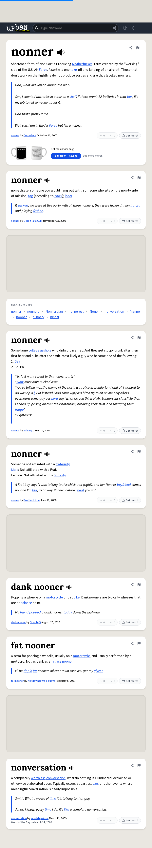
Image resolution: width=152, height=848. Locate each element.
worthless (38, 778)
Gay (17, 361)
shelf (73, 96)
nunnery (38, 317)
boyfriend (124, 484)
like (34, 490)
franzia (135, 205)
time (52, 798)
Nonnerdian (54, 311)
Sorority (60, 475)
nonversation (114, 311)
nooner (21, 317)
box (129, 96)
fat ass (56, 661)
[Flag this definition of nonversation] (139, 765)
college (33, 350)
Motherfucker (82, 64)
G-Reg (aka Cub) (33, 221)
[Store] (124, 28)
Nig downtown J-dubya (41, 681)
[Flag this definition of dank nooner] (139, 585)
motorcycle (54, 597)
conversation (56, 778)
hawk (58, 196)
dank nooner (18, 622)
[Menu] (142, 28)
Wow (20, 382)
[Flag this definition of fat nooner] (139, 643)
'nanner (135, 311)
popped (35, 612)
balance (26, 602)
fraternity (63, 464)
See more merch (93, 156)
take (73, 69)
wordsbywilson (39, 818)
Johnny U (29, 431)
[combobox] (75, 28)
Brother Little (32, 500)
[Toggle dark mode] (133, 28)
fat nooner (17, 681)
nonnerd (33, 311)
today (68, 612)
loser (68, 196)
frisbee (38, 210)
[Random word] (114, 28)
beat (80, 490)
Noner (94, 311)
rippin (28, 670)
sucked (23, 205)
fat (35, 670)
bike (77, 597)
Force (43, 69)
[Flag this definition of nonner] (138, 48)
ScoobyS (35, 622)
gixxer (98, 670)
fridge (19, 409)
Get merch (130, 136)
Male (14, 469)
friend (24, 612)
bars (95, 783)
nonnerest (76, 311)
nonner (15, 135)
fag (30, 196)
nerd (54, 398)
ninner (54, 317)
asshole (45, 350)
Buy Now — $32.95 (66, 156)
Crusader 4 (30, 135)
